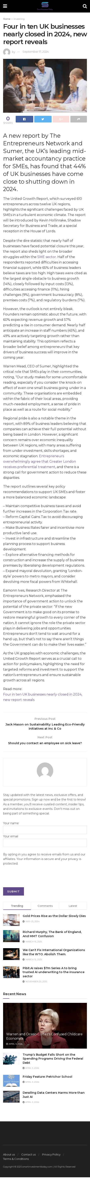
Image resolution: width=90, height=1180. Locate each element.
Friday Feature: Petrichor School (47, 1079)
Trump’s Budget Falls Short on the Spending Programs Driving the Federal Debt (53, 1061)
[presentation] (34, 882)
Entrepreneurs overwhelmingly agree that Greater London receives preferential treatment (39, 461)
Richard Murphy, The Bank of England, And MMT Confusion (52, 937)
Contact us (28, 1157)
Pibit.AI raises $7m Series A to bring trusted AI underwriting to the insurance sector (53, 975)
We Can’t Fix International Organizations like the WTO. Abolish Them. (54, 955)
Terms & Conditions (16, 1161)
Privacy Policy (51, 1157)
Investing (19, 18)
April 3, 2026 (14, 1046)
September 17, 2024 (35, 51)
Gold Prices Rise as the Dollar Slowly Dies (54, 919)
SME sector (46, 257)
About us (9, 1157)
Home (6, 18)
